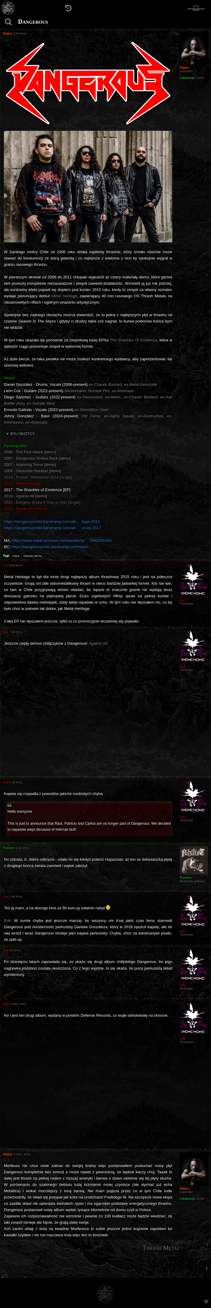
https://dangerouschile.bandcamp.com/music (49, 546)
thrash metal (32, 555)
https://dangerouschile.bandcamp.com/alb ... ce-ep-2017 (52, 528)
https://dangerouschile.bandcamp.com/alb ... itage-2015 (52, 521)
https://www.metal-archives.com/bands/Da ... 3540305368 (61, 540)
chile (15, 555)
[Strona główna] (8, 8)
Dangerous (33, 21)
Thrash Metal (161, 1247)
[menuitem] (206, 1268)
